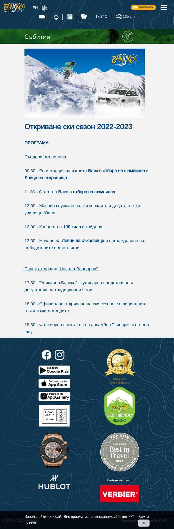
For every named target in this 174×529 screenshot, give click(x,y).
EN (35, 8)
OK (144, 523)
